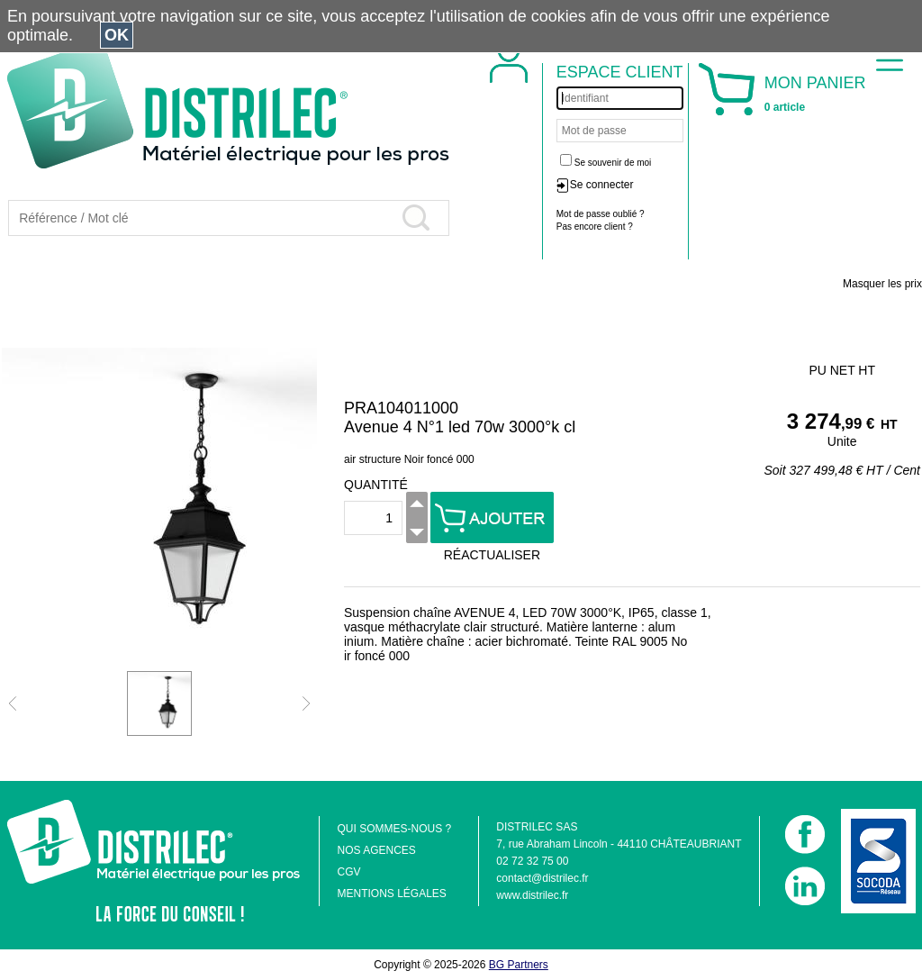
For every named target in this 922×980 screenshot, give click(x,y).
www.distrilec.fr (532, 895)
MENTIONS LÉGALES (391, 893)
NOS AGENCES (376, 850)
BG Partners (518, 964)
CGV (348, 872)
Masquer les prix (882, 283)
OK (116, 35)
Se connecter (602, 184)
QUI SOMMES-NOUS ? (394, 828)
